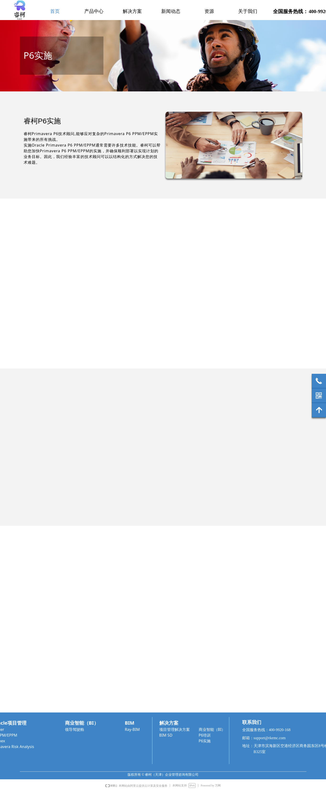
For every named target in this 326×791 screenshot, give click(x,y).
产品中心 (93, 11)
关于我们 (247, 11)
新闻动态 (170, 11)
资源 (209, 11)
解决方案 (132, 11)
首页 (55, 11)
